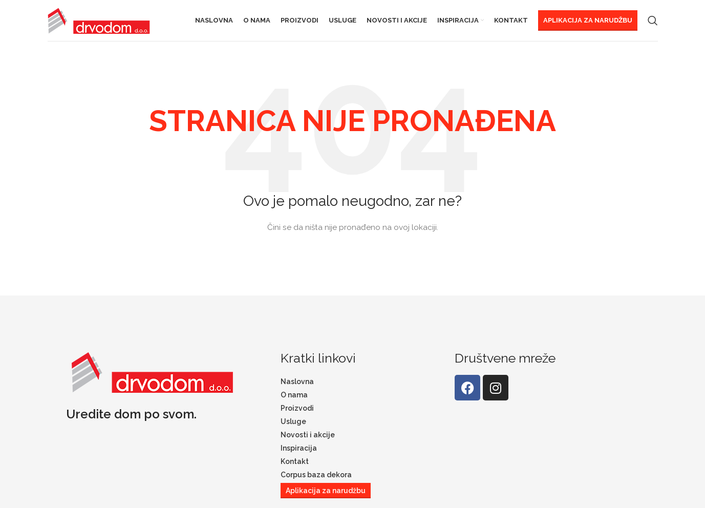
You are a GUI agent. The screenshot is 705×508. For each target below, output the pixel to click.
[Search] (653, 23)
